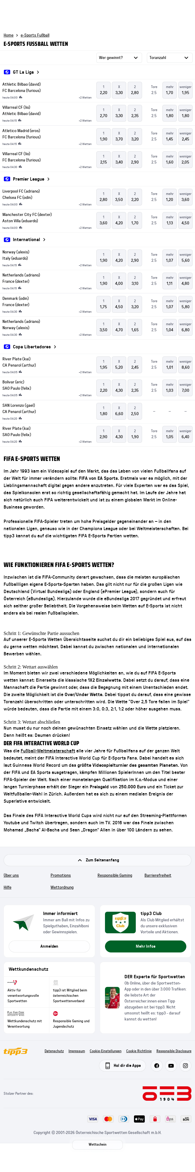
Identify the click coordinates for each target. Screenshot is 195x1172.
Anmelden (49, 946)
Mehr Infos (146, 946)
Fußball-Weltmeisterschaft (48, 750)
